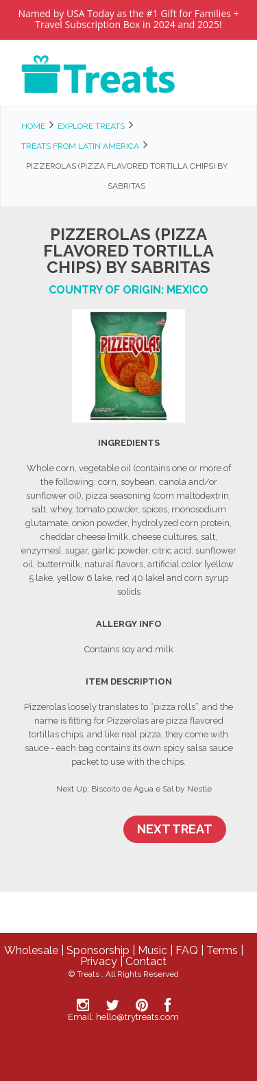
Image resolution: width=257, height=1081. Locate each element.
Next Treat (174, 829)
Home (33, 126)
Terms (222, 950)
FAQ (186, 950)
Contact (146, 961)
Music (152, 950)
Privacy (98, 961)
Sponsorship (98, 950)
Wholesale (31, 950)
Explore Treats (91, 126)
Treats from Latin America (80, 146)
